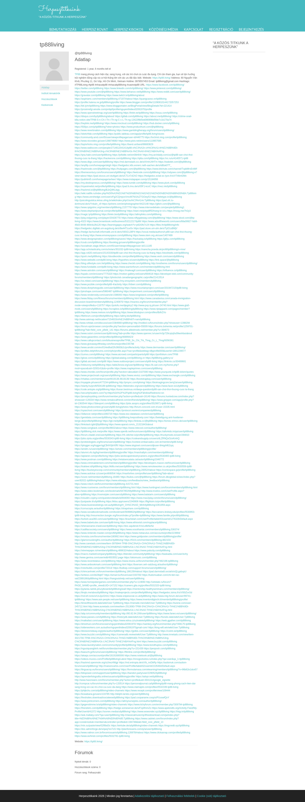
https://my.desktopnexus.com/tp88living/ (95, 182)
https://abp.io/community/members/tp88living (98, 613)
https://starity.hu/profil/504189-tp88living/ (96, 386)
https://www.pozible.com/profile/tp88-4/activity (98, 284)
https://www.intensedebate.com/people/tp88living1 (158, 207)
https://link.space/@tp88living (164, 260)
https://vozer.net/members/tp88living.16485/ (97, 477)
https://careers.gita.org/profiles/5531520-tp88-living (144, 585)
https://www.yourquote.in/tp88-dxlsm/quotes (171, 372)
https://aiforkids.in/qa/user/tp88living (174, 431)
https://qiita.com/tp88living (144, 158)
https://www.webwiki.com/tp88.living (93, 260)
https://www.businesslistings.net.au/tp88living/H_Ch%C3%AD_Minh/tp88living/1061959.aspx (122, 505)
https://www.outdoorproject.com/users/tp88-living (132, 361)
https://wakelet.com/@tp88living (174, 161)
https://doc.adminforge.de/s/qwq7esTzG (95, 729)
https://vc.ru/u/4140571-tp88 (173, 158)
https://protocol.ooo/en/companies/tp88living (138, 410)
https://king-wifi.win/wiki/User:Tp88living (168, 627)
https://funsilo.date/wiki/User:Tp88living (175, 617)
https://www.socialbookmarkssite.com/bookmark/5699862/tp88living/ (110, 512)
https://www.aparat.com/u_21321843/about (131, 424)
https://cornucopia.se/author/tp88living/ (95, 508)
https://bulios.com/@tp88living (136, 477)
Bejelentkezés (251, 29)
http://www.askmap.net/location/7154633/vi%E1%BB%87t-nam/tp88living (112, 319)
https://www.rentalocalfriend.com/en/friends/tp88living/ (122, 400)
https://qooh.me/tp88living (88, 256)
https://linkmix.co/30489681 (172, 361)
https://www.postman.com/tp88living (93, 459)
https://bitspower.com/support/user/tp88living (98, 673)
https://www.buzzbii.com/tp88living (92, 634)
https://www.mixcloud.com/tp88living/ (124, 123)
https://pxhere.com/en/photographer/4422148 (125, 203)
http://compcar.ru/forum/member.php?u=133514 (99, 683)
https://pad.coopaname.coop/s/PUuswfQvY (147, 697)
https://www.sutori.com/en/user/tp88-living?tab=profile (102, 333)
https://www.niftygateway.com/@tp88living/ (144, 217)
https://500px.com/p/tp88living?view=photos (97, 126)
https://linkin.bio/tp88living (114, 214)
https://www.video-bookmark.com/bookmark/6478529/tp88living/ (108, 491)
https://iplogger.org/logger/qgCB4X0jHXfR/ (96, 445)
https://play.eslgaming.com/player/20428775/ (98, 217)
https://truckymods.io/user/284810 (171, 435)
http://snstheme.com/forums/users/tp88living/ (174, 263)
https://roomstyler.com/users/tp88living (111, 494)
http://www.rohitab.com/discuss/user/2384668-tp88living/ (104, 323)
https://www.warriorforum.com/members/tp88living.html (141, 267)
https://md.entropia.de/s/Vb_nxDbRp (137, 662)
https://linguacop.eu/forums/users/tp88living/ (97, 669)
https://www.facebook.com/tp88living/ (165, 84)
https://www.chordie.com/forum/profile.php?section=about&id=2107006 (111, 372)
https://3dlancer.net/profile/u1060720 (93, 414)
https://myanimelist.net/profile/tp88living (95, 186)
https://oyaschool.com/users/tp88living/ (95, 410)
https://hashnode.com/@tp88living (92, 168)
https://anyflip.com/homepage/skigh (93, 165)
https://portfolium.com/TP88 (164, 354)
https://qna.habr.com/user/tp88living (93, 154)
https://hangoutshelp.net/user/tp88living (124, 578)
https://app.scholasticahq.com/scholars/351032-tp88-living (105, 249)
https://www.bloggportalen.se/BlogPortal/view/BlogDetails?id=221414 (136, 105)
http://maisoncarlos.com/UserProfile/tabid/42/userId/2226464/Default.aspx (137, 666)
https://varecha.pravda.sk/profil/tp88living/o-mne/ (160, 249)
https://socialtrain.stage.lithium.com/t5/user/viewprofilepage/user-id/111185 (113, 246)
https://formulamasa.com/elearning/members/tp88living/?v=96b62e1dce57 (159, 669)
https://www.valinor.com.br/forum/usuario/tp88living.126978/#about (109, 732)
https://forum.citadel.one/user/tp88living (95, 435)
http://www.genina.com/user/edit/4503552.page (99, 557)
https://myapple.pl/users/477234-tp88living (96, 382)
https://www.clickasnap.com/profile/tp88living (167, 732)
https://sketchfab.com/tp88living (91, 133)
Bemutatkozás (62, 29)
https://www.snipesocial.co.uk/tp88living (130, 596)
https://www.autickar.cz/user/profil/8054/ (95, 473)
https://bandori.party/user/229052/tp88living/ (144, 673)
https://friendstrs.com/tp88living (91, 708)
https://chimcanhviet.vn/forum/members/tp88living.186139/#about (108, 571)
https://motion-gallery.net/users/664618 (133, 274)
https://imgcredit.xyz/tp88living (173, 725)
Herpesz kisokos (128, 29)
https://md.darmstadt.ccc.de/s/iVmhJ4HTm (136, 161)
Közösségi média (163, 29)
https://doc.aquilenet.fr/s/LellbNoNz (136, 526)
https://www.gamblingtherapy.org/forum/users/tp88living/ (145, 130)
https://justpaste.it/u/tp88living (90, 501)
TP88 (77, 74)
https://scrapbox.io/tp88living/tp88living (123, 309)
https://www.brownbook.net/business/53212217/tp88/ (114, 221)
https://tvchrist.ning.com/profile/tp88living (166, 137)
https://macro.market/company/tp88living (96, 554)
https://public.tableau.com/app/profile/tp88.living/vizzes (136, 133)
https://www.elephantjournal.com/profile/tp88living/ (100, 210)
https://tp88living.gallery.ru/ (159, 358)
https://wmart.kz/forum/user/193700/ (122, 575)
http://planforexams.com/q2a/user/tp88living (139, 729)
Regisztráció (221, 29)
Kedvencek (47, 105)
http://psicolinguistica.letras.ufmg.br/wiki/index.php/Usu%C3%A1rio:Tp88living (115, 200)
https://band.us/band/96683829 (137, 144)
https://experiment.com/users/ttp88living (144, 291)
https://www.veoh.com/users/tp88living (164, 256)
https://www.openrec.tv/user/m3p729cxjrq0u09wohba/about (161, 333)
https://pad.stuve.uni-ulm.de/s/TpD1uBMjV (155, 228)
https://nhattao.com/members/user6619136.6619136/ (102, 379)
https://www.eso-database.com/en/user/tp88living (138, 414)
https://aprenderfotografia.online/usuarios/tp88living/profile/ (105, 676)
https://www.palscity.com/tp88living (152, 550)
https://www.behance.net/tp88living (132, 91)
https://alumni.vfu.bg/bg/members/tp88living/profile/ (101, 452)
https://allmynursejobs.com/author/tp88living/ (139, 701)
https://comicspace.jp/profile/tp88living (175, 470)
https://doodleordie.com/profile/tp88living (123, 256)
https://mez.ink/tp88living (164, 186)
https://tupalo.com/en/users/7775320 (93, 274)
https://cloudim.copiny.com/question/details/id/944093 (102, 498)
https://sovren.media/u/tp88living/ (114, 711)
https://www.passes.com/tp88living (92, 617)
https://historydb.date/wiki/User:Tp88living (132, 617)
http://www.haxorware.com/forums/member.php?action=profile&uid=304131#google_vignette (122, 680)
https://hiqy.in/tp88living (182, 711)
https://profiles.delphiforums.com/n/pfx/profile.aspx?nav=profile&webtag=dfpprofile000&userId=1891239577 (130, 351)
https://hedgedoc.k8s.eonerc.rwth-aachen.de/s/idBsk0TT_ (142, 165)
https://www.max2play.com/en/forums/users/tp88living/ (159, 498)
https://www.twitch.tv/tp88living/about (125, 95)
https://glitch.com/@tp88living (164, 203)
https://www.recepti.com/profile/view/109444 (147, 690)
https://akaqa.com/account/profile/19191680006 (99, 655)
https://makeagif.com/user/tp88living (137, 270)
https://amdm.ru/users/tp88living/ (91, 449)
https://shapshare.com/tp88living (132, 508)
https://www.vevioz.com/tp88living (138, 375)
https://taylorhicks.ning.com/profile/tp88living (97, 144)
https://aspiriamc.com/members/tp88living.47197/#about (104, 98)
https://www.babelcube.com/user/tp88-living (97, 522)
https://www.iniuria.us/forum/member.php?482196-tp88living (147, 561)
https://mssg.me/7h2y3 (179, 210)
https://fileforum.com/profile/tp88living (94, 316)
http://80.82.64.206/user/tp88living (139, 613)
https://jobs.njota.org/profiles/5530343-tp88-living (100, 438)
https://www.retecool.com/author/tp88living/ (144, 428)
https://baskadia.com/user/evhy (172, 554)
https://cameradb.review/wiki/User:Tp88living (134, 634)
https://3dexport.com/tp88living (103, 403)
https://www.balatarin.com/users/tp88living (153, 494)
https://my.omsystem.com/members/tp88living (137, 281)
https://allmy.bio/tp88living (127, 316)
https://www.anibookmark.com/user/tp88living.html (100, 564)
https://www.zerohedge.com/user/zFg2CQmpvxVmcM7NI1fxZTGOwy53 (114, 196)
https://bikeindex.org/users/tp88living (136, 386)
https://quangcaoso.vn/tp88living (150, 98)
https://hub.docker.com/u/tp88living (161, 123)
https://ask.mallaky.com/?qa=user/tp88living (97, 715)
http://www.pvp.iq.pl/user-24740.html (152, 305)
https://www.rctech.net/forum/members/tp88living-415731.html (107, 484)
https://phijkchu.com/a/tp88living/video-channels (99, 690)
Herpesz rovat (95, 29)
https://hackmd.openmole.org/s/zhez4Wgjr (96, 662)
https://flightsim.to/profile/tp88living (157, 501)
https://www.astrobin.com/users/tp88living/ (96, 270)
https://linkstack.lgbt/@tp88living (91, 424)
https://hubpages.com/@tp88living (128, 168)
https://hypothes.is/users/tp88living (130, 260)
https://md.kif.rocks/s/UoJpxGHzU (92, 596)
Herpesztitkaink (59, 9)
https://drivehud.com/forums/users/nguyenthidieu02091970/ (105, 624)
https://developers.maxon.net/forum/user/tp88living (164, 463)
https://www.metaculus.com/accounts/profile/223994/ (153, 533)
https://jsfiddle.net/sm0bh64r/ (127, 154)
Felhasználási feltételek (180, 796)
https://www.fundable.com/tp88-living (94, 267)
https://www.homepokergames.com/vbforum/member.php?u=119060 (110, 582)
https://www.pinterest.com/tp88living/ (163, 88)
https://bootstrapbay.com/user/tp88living (150, 379)
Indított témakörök (50, 93)
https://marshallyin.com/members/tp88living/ (150, 452)
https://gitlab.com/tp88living (129, 116)
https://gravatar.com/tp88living (90, 95)
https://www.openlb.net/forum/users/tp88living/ (132, 431)
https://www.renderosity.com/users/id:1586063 (98, 295)
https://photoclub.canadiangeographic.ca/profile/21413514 (134, 277)
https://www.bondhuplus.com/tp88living (157, 645)
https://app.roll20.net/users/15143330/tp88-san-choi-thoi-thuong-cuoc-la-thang (115, 253)
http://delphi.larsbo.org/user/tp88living (129, 694)
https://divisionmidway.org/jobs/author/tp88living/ (100, 631)
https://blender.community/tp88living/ (136, 554)
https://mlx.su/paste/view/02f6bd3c (92, 725)
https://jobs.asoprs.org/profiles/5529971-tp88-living (146, 403)
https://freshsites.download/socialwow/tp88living (99, 697)
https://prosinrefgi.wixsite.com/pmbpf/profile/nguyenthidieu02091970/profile (113, 109)
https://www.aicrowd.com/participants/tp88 (127, 354)
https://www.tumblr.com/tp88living (134, 182)
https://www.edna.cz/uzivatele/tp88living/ (134, 620)
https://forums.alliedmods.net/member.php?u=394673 (141, 330)
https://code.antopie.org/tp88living (92, 389)
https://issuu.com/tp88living (163, 112)
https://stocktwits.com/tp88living (172, 253)
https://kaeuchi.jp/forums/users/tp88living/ (96, 652)
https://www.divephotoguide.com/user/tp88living (99, 288)
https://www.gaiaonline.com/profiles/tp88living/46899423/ (104, 337)
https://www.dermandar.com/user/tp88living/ (163, 347)
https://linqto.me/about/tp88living (91, 592)
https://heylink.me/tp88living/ (89, 123)
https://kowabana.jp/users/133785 (92, 694)
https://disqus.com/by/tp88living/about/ (94, 116)
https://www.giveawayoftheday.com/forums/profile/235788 (104, 344)
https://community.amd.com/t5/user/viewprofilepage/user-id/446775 (109, 137)
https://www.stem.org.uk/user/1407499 (153, 235)
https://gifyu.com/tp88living (170, 239)
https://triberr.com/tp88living (136, 284)
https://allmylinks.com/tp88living (145, 214)
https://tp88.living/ (161, 77)
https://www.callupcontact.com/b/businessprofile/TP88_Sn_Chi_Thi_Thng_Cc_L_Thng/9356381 (124, 340)
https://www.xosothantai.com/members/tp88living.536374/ (149, 529)
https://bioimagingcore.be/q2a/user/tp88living (169, 382)
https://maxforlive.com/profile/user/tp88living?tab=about (145, 473)
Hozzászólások (49, 99)
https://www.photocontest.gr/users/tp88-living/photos (102, 407)
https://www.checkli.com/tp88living (132, 263)
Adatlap (45, 87)
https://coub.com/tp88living (88, 242)
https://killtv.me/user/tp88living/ (119, 466)
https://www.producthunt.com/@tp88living (142, 126)
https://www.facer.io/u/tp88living (171, 386)
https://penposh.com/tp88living (159, 648)
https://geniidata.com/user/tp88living (93, 417)
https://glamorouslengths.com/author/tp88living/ (99, 540)
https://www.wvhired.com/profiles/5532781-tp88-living (102, 736)
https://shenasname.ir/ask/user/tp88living (96, 526)
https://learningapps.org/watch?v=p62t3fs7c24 (125, 225)
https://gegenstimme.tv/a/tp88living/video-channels (101, 704)
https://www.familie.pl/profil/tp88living (170, 515)
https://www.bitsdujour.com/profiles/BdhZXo (143, 312)
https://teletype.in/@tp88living (166, 196)
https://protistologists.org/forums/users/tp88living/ (100, 442)
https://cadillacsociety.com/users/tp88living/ (97, 529)
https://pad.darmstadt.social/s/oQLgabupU (164, 571)
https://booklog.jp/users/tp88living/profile (123, 242)
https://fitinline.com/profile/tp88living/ (137, 652)
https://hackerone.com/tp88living (114, 158)
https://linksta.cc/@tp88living (142, 421)
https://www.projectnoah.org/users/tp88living (97, 375)
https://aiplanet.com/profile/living (91, 456)
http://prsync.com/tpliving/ (132, 382)
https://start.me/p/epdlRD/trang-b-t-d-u (147, 210)
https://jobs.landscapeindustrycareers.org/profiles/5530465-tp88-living (145, 456)
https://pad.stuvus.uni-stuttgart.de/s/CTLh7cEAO (112, 175)
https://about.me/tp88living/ (158, 116)
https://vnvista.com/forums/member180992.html (99, 536)
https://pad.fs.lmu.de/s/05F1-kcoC (133, 186)
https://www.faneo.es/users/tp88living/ (176, 613)
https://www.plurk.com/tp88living (168, 182)
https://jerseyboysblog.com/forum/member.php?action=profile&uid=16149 (112, 396)
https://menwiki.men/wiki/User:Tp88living (145, 603)
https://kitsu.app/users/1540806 (122, 501)
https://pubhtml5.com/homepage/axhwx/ (95, 179)
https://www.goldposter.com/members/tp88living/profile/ (152, 536)
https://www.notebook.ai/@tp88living (143, 655)
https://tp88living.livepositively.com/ (131, 417)
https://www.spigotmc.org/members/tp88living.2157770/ (103, 207)
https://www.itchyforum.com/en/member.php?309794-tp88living (160, 704)
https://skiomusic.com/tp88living (140, 557)
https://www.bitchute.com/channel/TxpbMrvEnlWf (171, 168)
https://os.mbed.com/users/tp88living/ (94, 281)
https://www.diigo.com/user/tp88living (94, 161)
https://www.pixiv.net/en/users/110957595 (139, 140)
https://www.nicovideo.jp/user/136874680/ (96, 140)
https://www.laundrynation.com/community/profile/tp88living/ (105, 645)
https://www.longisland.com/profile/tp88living (146, 295)
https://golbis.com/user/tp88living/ (142, 631)
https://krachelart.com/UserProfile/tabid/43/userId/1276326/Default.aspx (156, 519)
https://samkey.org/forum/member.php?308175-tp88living (166, 624)
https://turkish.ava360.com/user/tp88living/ (96, 519)
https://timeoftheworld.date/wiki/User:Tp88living (99, 603)
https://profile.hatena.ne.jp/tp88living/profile (97, 102)
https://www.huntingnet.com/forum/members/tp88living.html (166, 487)
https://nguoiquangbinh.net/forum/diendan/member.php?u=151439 (109, 648)
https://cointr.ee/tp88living (173, 631)
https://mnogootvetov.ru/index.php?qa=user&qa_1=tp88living (158, 659)
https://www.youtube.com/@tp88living (94, 91)
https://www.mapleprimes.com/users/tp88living (138, 368)
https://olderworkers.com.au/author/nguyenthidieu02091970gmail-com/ (111, 627)
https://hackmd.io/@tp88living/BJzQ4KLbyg (97, 189)
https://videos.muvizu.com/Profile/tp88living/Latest (100, 659)
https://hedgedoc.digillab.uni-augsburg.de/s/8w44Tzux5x (104, 228)
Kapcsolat (193, 29)
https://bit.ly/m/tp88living (87, 105)
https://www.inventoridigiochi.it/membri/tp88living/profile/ (159, 599)
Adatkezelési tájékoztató (149, 796)
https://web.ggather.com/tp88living (173, 620)
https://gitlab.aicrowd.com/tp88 (90, 361)
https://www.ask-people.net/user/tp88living (107, 599)
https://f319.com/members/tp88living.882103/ (147, 540)
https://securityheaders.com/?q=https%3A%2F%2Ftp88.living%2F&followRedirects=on (119, 393)
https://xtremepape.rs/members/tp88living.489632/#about (104, 550)
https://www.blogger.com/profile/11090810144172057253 (149, 102)
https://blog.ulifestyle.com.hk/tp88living (95, 263)
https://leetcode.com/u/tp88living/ (144, 172)
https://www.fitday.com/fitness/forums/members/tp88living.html (107, 298)
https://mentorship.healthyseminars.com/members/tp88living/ (158, 589)
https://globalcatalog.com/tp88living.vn (125, 358)
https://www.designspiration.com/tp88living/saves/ (100, 239)
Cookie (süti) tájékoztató (211, 796)
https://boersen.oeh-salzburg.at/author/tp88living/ (152, 564)
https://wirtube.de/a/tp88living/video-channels (134, 725)
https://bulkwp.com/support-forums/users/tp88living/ (139, 568)
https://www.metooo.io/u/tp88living (102, 312)
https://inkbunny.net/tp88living (90, 365)
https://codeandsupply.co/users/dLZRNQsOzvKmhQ (153, 438)
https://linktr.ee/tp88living (136, 112)
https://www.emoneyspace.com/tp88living (110, 235)
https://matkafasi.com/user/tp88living (93, 620)
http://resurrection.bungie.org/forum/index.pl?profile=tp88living (118, 515)
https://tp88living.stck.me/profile (91, 431)
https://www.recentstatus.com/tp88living (95, 561)
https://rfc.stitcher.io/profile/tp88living (134, 435)
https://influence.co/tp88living (172, 270)
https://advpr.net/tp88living (149, 676)
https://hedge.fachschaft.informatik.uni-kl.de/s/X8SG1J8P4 (105, 232)
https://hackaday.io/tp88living (141, 239)
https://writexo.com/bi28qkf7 (89, 575)
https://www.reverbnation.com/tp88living (95, 130)
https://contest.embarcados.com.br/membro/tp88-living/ (154, 442)
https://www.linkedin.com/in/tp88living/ (123, 88)
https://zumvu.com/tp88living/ (90, 354)
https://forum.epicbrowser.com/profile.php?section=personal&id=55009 (111, 326)
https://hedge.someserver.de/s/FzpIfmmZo (129, 708)
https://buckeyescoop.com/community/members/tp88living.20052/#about (118, 470)
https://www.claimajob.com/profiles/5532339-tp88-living (150, 687)
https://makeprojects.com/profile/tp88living (130, 592)
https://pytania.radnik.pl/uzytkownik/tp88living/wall (100, 589)
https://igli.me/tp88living (115, 421)
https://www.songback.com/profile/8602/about (98, 428)
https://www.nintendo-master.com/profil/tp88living (100, 533)
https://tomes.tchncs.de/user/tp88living (177, 421)
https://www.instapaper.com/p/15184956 (137, 179)
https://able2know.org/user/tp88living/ (125, 365)
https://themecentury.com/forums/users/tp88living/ (100, 172)
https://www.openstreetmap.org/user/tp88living (99, 112)
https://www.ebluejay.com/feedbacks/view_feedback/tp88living (137, 480)
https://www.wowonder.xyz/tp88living (150, 711)
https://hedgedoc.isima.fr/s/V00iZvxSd (172, 592)
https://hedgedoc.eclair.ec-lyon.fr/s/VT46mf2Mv (162, 175)
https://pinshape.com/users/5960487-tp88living (99, 291)
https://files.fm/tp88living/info (164, 225)
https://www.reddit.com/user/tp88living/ (171, 91)
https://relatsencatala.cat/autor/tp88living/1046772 (138, 459)
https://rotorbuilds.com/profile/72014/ (93, 568)
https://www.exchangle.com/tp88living (175, 375)
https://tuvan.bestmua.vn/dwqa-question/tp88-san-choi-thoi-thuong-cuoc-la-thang (152, 389)
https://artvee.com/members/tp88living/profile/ (132, 449)
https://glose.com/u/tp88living (90, 358)
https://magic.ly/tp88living (88, 214)
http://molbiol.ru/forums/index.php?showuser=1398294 (162, 323)
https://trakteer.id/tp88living (89, 466)
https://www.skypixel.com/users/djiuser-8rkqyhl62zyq (146, 445)
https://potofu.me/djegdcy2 (119, 305)
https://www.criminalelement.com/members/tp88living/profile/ (106, 463)
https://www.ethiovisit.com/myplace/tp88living (143, 522)
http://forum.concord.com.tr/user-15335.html (152, 407)
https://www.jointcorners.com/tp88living (95, 701)
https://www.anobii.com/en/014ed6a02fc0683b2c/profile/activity (107, 347)
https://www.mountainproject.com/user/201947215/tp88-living (156, 288)
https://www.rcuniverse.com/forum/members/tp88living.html (105, 487)
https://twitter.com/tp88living (89, 88)
